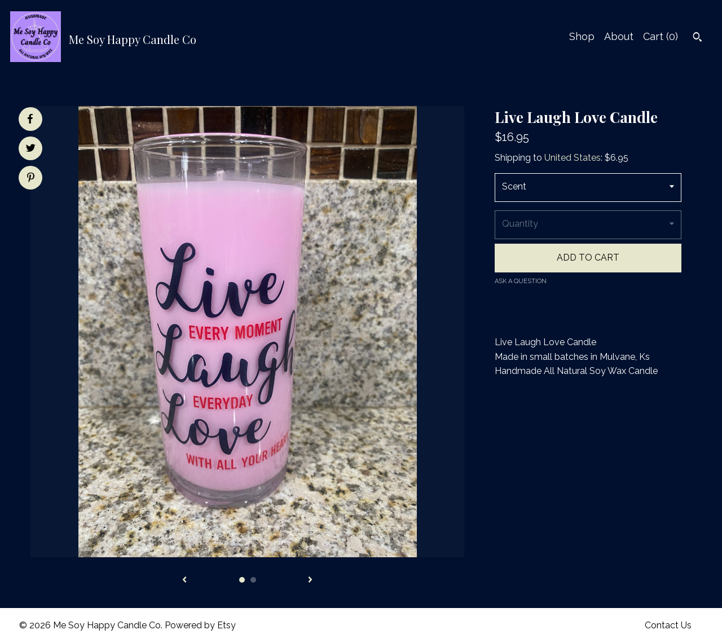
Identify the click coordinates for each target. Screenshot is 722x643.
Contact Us (668, 625)
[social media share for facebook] (29, 119)
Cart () (660, 36)
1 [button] (242, 580)
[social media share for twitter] (31, 149)
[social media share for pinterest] (31, 179)
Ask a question (521, 281)
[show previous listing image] (184, 580)
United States (572, 157)
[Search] (697, 38)
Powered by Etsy (200, 625)
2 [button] (253, 580)
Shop (582, 36)
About (618, 36)
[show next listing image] (310, 580)
